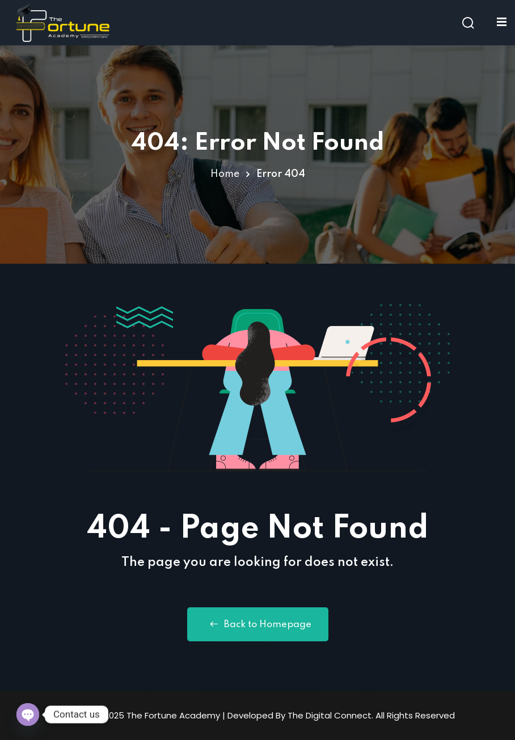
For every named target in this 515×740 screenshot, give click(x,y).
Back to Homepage (257, 624)
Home (224, 174)
